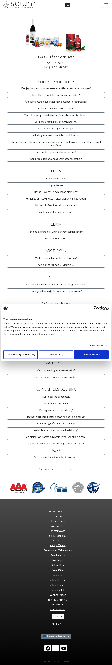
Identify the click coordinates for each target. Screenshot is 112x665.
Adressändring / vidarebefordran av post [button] (56, 457)
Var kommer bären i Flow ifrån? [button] (56, 212)
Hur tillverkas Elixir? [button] (56, 238)
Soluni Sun (58, 570)
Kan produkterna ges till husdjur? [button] (56, 128)
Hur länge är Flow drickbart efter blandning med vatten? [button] (56, 198)
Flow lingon (57, 560)
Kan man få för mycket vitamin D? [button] (56, 264)
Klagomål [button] (56, 450)
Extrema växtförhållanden (58, 550)
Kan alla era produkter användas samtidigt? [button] (56, 95)
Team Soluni (58, 521)
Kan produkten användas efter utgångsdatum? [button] (56, 158)
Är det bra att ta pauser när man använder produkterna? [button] (56, 101)
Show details (96, 345)
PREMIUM (56, 623)
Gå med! (58, 616)
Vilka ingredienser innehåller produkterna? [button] (56, 135)
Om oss (58, 516)
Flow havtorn (58, 555)
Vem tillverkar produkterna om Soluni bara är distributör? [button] (56, 115)
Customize (56, 354)
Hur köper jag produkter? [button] (56, 396)
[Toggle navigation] (106, 5)
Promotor (57, 604)
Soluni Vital (58, 590)
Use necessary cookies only (20, 354)
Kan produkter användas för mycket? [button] (56, 152)
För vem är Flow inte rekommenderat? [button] (56, 205)
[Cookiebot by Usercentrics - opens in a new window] (96, 308)
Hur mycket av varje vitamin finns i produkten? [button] (56, 377)
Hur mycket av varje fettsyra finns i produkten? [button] (56, 291)
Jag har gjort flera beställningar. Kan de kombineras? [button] (56, 416)
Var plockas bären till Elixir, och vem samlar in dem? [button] (56, 231)
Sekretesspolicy (57, 535)
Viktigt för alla (57, 545)
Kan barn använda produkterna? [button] (56, 108)
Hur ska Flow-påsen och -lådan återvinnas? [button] (56, 192)
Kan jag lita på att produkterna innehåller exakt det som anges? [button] (56, 88)
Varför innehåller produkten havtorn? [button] (56, 258)
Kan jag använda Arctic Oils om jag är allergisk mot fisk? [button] (56, 284)
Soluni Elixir (57, 565)
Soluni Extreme (58, 580)
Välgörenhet (58, 526)
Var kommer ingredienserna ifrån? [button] (56, 370)
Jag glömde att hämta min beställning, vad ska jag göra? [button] (56, 437)
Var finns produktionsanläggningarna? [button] (56, 121)
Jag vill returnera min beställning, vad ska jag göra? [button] (56, 443)
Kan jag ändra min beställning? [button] (56, 410)
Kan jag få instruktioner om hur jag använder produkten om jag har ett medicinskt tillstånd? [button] (56, 143)
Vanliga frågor (58, 595)
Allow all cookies (91, 354)
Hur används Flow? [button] (56, 178)
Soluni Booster (58, 585)
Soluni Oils (58, 575)
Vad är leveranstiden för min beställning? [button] (56, 430)
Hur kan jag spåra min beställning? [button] (56, 423)
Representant (57, 609)
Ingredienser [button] (56, 185)
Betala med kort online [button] (56, 403)
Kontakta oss (58, 531)
